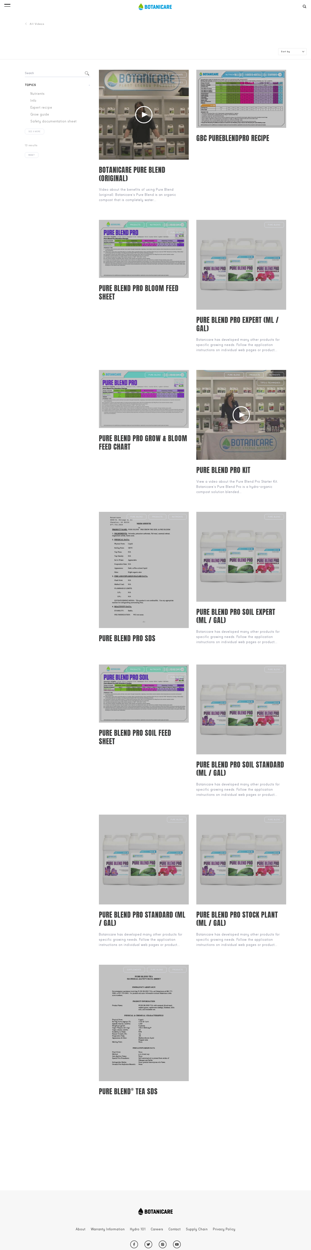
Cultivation (274, 75)
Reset (32, 155)
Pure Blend (136, 75)
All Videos (34, 23)
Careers (157, 1229)
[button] (7, 4)
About (81, 1229)
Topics (30, 85)
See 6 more (35, 131)
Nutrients (177, 75)
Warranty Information (108, 1229)
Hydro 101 (138, 1229)
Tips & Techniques (173, 82)
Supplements (134, 970)
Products (157, 75)
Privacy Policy (224, 1229)
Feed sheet (252, 75)
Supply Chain (197, 1229)
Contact (174, 1229)
